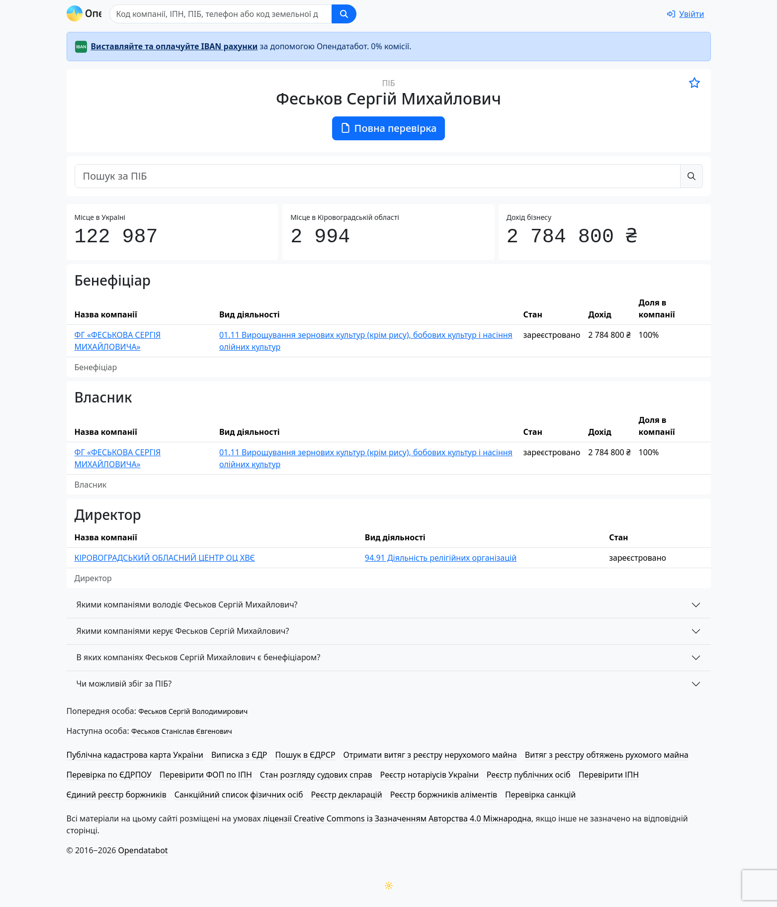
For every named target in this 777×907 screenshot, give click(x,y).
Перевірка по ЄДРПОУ (109, 774)
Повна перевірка (389, 128)
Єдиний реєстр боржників (117, 794)
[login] (685, 13)
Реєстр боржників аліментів (443, 794)
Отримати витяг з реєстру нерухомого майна (430, 754)
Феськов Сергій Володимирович (193, 711)
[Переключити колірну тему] (388, 885)
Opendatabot (143, 850)
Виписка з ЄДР (239, 754)
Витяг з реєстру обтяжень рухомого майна (607, 754)
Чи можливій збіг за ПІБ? (124, 683)
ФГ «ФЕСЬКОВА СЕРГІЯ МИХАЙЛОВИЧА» (118, 340)
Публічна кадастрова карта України (135, 754)
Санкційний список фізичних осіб (238, 794)
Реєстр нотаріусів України (429, 774)
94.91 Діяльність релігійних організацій (441, 557)
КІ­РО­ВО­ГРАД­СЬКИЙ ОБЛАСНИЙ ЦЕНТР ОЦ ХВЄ (165, 557)
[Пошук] (268, 13)
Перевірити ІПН (609, 774)
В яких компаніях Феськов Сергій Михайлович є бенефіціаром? (199, 657)
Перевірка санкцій (540, 794)
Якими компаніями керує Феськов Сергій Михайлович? (183, 630)
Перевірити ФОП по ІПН (206, 774)
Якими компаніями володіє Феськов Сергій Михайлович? (187, 604)
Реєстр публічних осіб (529, 774)
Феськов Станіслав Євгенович (181, 731)
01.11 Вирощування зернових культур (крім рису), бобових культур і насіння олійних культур (366, 340)
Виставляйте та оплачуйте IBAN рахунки (174, 46)
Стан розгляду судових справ (316, 774)
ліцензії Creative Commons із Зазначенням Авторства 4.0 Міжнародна (397, 818)
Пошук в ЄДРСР (305, 754)
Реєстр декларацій (346, 794)
